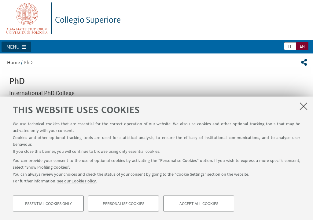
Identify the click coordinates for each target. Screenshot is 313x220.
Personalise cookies (123, 203)
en (302, 46)
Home (13, 62)
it (290, 46)
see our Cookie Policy (76, 181)
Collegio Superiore (88, 20)
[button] (16, 47)
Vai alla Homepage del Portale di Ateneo (27, 18)
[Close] (303, 106)
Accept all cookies (198, 203)
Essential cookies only (48, 203)
